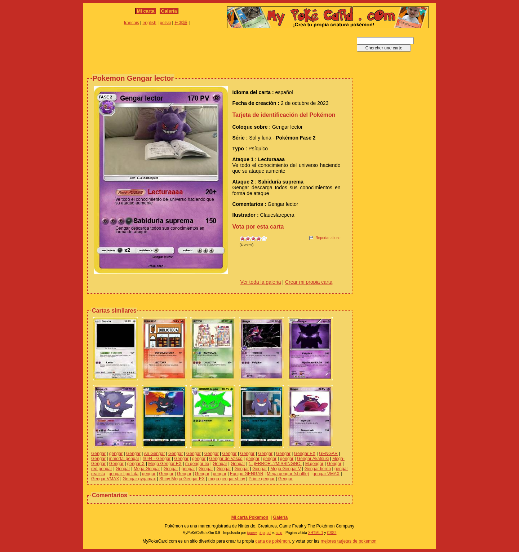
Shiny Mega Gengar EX (182, 478)
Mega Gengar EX (165, 463)
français (131, 22)
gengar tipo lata (123, 473)
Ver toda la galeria (260, 282)
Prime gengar (262, 478)
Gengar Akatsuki (313, 458)
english (149, 22)
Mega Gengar (147, 468)
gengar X (136, 463)
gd (269, 533)
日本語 (180, 22)
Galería (169, 11)
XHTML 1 (315, 533)
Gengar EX (304, 453)
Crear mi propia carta (309, 282)
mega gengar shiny (226, 478)
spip (279, 533)
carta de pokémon (272, 541)
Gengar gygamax (139, 478)
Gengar (98, 453)
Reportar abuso (328, 238)
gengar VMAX (326, 473)
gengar (116, 453)
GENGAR (328, 453)
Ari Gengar (154, 453)
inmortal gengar (124, 458)
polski (165, 22)
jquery (252, 533)
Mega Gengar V (285, 468)
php (262, 533)
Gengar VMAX (105, 478)
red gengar (101, 468)
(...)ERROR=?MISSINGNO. (275, 463)
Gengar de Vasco (226, 458)
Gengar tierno (318, 468)
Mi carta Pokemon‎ (250, 517)
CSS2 (331, 533)
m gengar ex (197, 463)
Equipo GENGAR (246, 473)
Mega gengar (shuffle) (288, 473)
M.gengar (314, 463)
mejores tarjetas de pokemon (349, 541)
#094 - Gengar (156, 458)
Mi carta (145, 11)
